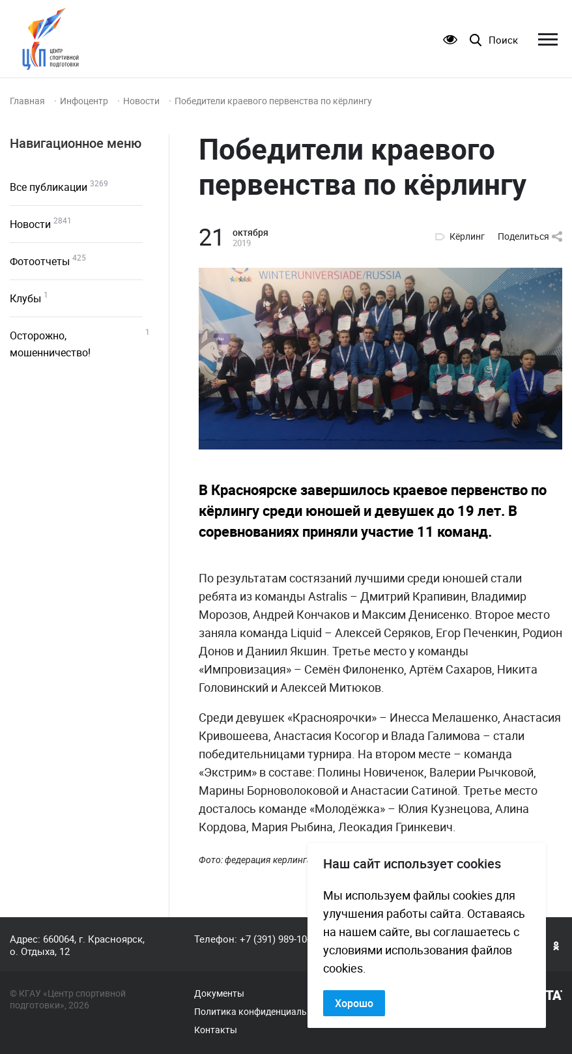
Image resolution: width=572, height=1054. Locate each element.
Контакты (215, 1030)
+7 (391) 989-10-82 (280, 938)
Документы (219, 993)
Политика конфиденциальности (263, 1012)
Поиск (503, 40)
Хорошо (354, 1003)
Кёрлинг (467, 236)
